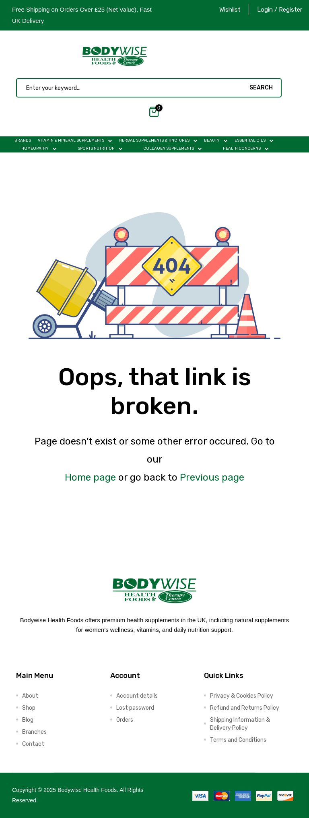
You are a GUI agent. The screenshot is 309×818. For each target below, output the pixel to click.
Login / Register (279, 9)
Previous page (212, 477)
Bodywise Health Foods (87, 790)
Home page (90, 477)
